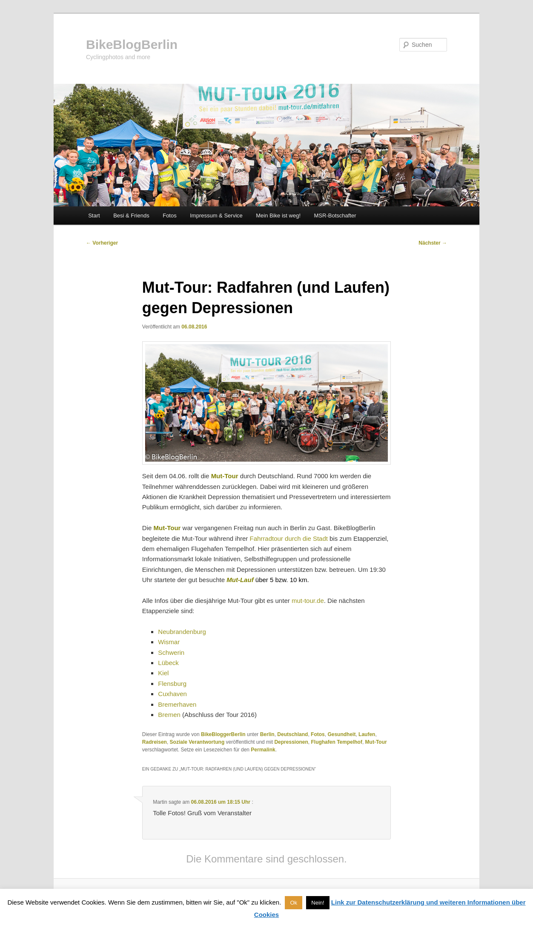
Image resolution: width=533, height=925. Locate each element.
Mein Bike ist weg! (278, 215)
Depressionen (291, 742)
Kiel (163, 673)
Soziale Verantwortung (197, 742)
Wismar (169, 641)
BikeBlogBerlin (132, 44)
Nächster (432, 243)
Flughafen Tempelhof (336, 742)
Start (94, 215)
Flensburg (172, 683)
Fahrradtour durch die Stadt (289, 538)
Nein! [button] (317, 902)
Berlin (267, 734)
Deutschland (292, 734)
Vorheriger (102, 243)
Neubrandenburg (182, 631)
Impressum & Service (216, 215)
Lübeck (168, 662)
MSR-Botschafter (335, 215)
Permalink (263, 750)
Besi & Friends (131, 215)
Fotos (170, 215)
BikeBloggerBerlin (223, 734)
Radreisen (154, 742)
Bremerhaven (177, 704)
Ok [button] (293, 902)
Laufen (366, 734)
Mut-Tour (376, 742)
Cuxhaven (172, 693)
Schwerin (171, 652)
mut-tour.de (308, 600)
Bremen (169, 714)
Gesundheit (341, 734)
